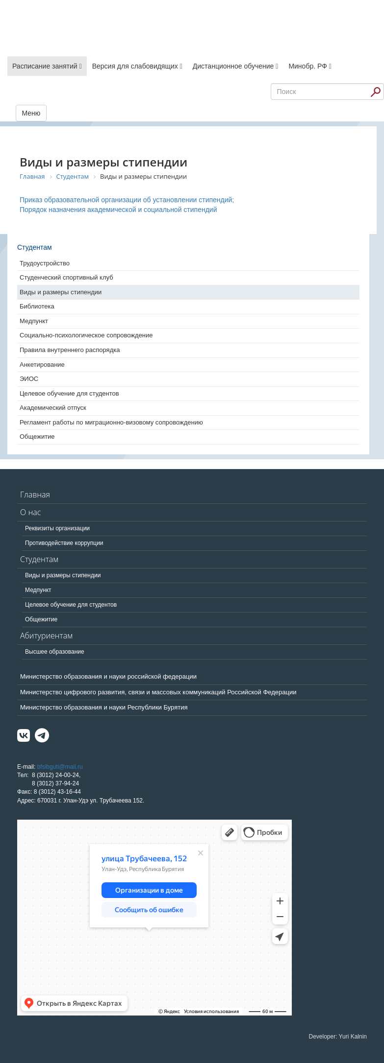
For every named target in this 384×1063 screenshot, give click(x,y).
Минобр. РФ (309, 66)
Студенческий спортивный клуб (66, 277)
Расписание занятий (47, 66)
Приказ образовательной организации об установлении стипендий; (127, 200)
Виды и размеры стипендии (61, 292)
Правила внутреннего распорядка (70, 350)
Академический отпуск (53, 407)
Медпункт (34, 321)
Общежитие (37, 436)
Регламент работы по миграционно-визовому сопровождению (111, 422)
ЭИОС (29, 378)
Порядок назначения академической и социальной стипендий (118, 209)
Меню (31, 113)
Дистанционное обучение (236, 66)
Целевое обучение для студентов (69, 393)
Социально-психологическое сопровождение (86, 335)
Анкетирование (42, 364)
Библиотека (37, 306)
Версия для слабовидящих (137, 66)
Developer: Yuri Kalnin (337, 1036)
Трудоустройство (45, 263)
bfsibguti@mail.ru (60, 766)
